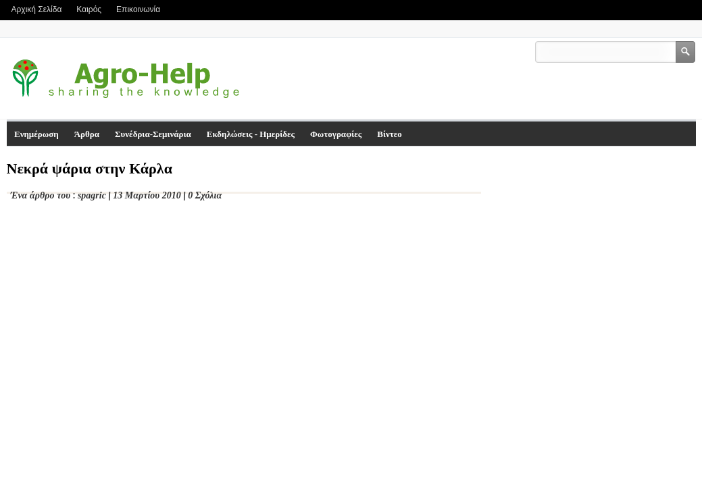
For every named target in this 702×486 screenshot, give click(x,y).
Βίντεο (389, 134)
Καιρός (88, 9)
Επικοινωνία (138, 9)
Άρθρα (86, 134)
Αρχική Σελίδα (36, 9)
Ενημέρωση (36, 134)
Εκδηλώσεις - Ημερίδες (251, 134)
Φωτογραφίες (335, 134)
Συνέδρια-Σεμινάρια (153, 134)
